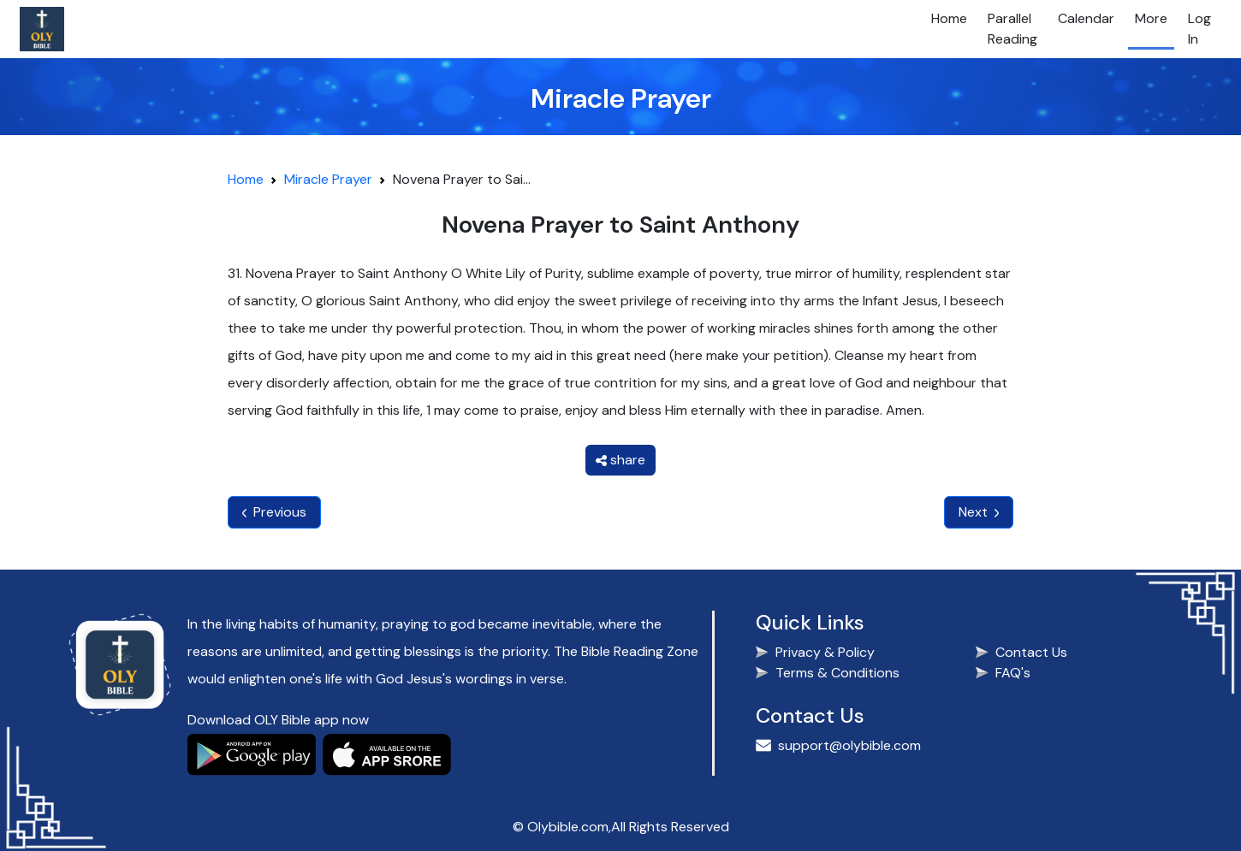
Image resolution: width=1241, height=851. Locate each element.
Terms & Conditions (837, 673)
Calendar (1086, 18)
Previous (274, 512)
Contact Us (1031, 652)
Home (949, 18)
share (620, 460)
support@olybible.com (849, 745)
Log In (1199, 28)
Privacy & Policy (825, 652)
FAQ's (1012, 673)
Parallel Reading (1012, 28)
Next (979, 512)
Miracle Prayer (328, 179)
